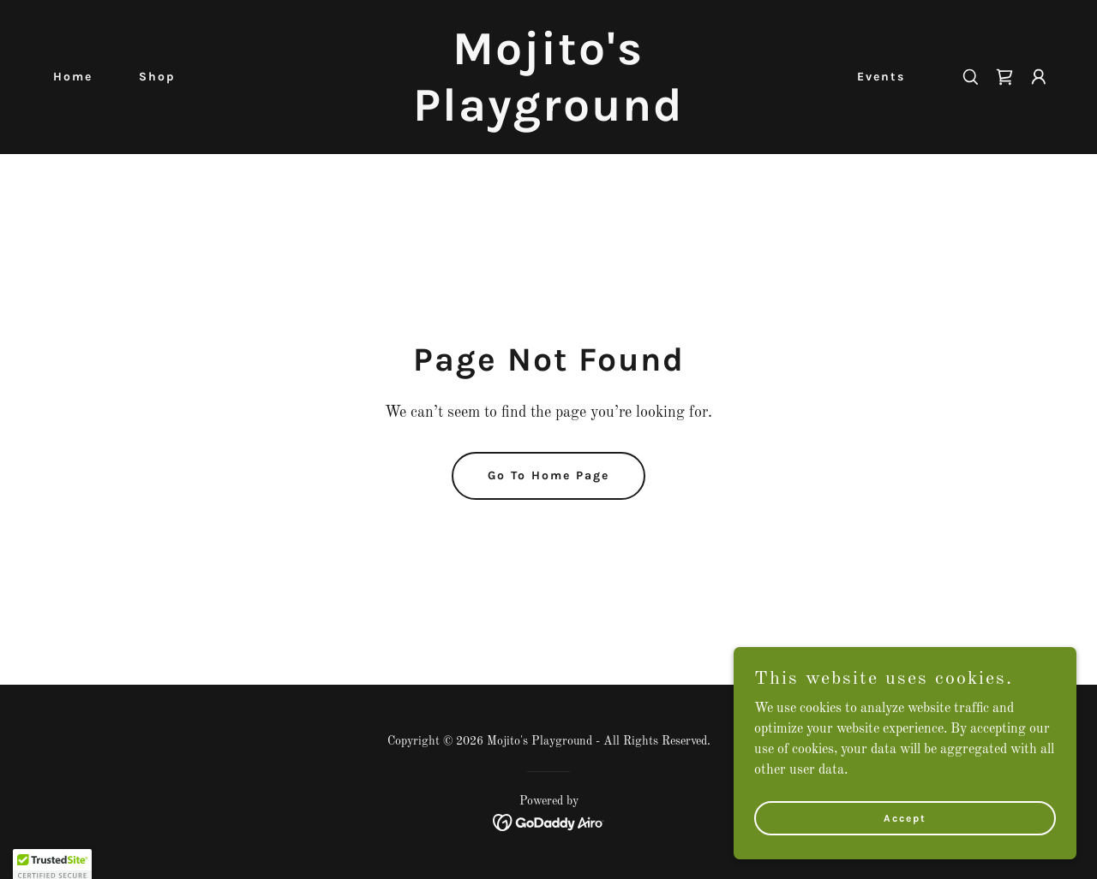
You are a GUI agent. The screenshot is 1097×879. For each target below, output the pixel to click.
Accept (905, 829)
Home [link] (73, 76)
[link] (549, 117)
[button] (1039, 77)
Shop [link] (157, 76)
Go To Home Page (548, 475)
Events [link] (881, 76)
